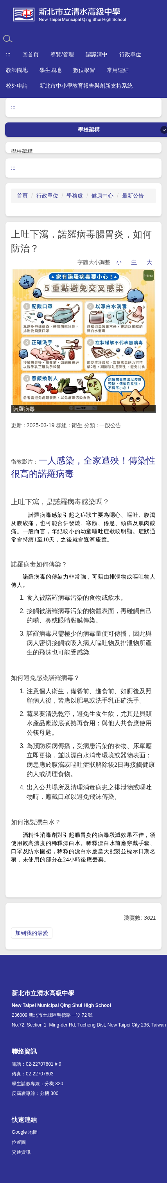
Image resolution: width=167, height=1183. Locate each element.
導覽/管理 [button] (62, 54)
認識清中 (97, 54)
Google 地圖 (25, 1132)
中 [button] (134, 262)
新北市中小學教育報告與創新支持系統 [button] (86, 86)
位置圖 (19, 1142)
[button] (21, 345)
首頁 (22, 195)
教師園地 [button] (17, 70)
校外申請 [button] (17, 86)
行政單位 (47, 195)
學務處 (74, 195)
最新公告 (133, 195)
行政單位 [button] (130, 54)
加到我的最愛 (31, 933)
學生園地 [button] (50, 70)
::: (8, 54)
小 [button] (119, 262)
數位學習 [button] (84, 70)
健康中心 (102, 195)
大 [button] (149, 262)
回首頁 (30, 54)
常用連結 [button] (118, 70)
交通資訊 (21, 1152)
